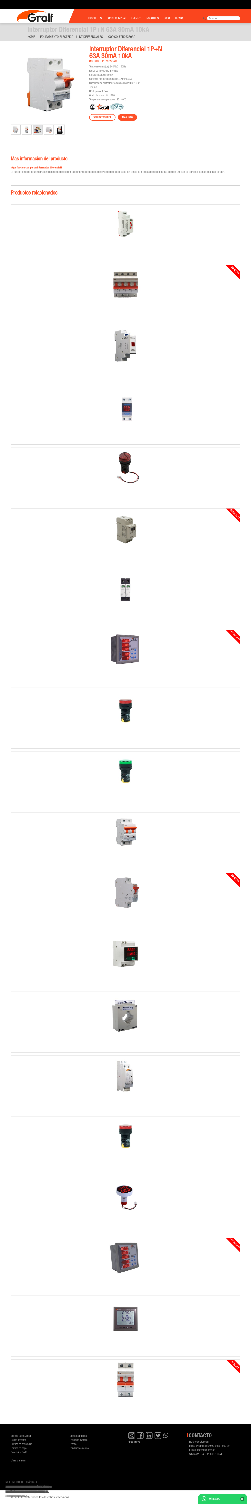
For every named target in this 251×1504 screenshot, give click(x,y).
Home (31, 37)
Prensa (73, 1444)
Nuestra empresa (78, 1435)
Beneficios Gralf (19, 1452)
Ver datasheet (102, 117)
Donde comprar (18, 1439)
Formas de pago (18, 1448)
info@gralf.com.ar (206, 1449)
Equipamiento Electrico (56, 37)
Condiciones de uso (79, 1448)
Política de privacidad (21, 1444)
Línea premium (18, 1460)
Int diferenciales (91, 37)
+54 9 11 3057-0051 (211, 1454)
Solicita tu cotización (21, 1435)
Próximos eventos (78, 1439)
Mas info (127, 117)
